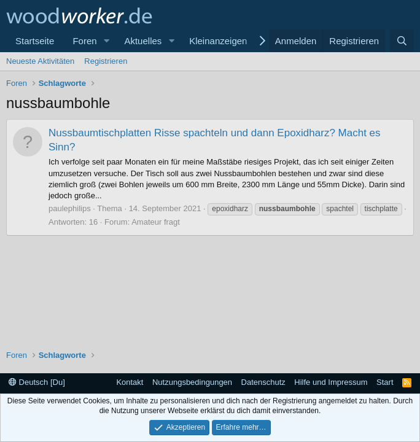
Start (384, 382)
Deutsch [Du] (37, 382)
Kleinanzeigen (218, 41)
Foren (84, 41)
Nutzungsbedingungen (192, 382)
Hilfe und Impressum (330, 382)
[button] (106, 40)
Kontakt (129, 382)
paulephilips (70, 208)
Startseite (34, 41)
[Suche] (402, 40)
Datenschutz (263, 382)
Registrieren (105, 61)
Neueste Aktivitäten (40, 61)
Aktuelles (142, 41)
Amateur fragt (155, 222)
